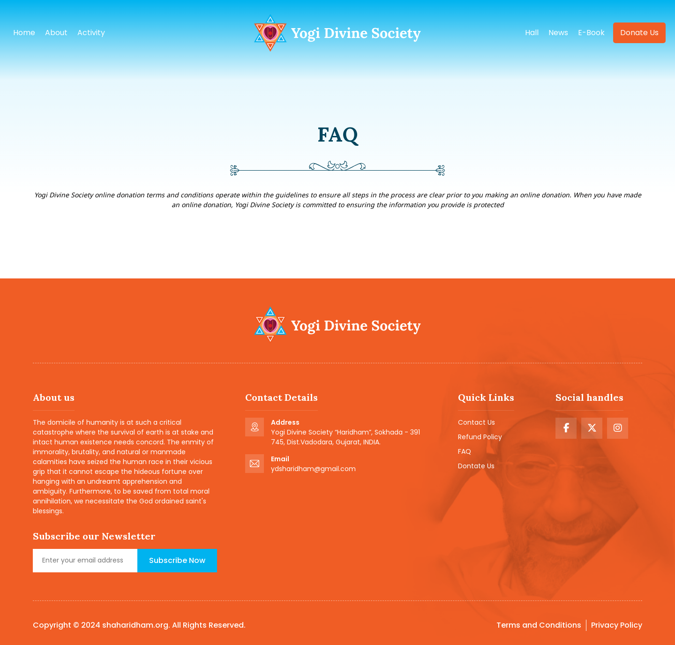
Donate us (639, 32)
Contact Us (476, 422)
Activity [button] (91, 32)
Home (24, 32)
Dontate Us (476, 466)
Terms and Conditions (538, 625)
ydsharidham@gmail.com (313, 468)
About (56, 32)
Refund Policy (480, 437)
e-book (591, 32)
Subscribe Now (177, 560)
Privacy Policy (616, 625)
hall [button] (532, 32)
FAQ (464, 451)
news (558, 32)
